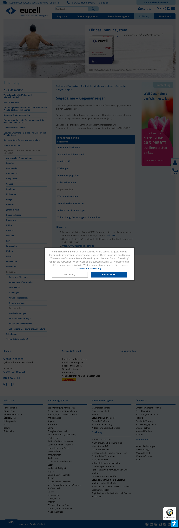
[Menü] (174, 509)
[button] (70, 275)
